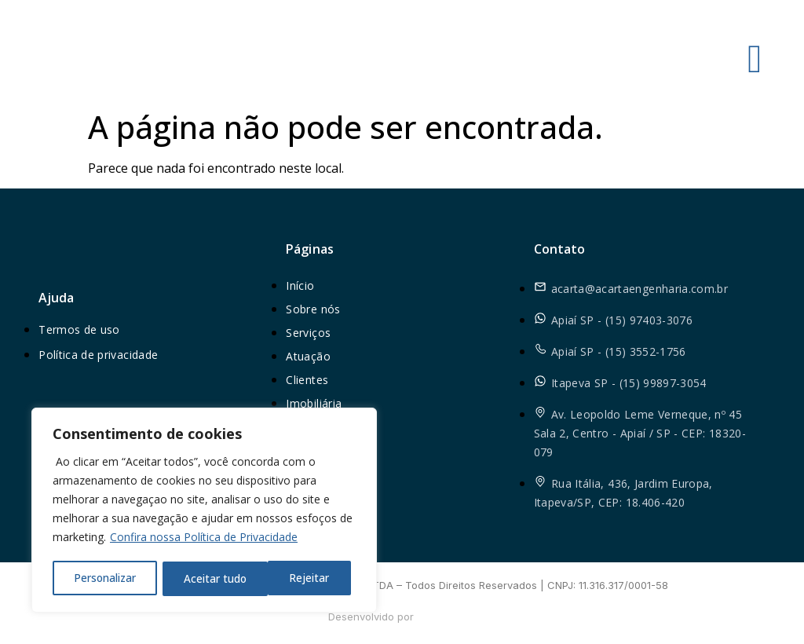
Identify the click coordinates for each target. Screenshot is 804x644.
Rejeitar (204, 578)
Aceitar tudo (303, 578)
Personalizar (105, 578)
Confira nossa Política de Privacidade (204, 539)
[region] (204, 511)
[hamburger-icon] (755, 58)
